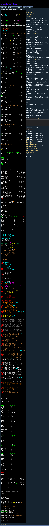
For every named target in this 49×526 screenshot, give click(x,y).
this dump (29, 12)
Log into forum (40, 118)
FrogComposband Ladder (33, 13)
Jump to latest (28, 16)
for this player (29, 14)
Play (5, 7)
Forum (14, 7)
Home (2, 7)
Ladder (9, 7)
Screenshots (30, 7)
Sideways (34, 31)
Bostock (34, 75)
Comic (24, 7)
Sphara (33, 17)
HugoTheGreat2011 (35, 33)
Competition (19, 7)
